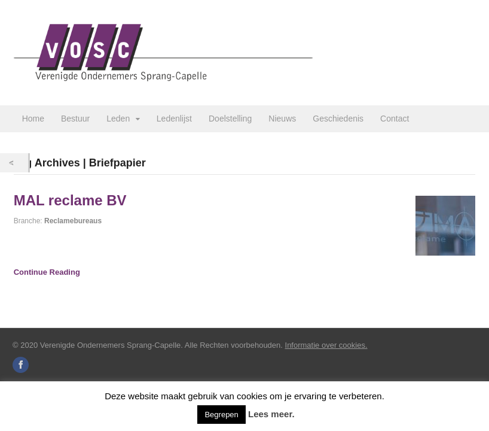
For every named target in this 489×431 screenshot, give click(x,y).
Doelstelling (230, 118)
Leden (118, 118)
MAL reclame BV (70, 200)
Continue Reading (47, 272)
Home (33, 118)
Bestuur (75, 118)
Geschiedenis (338, 118)
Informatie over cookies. (326, 345)
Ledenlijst (174, 118)
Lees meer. (271, 414)
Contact (394, 118)
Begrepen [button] (221, 414)
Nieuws (282, 118)
